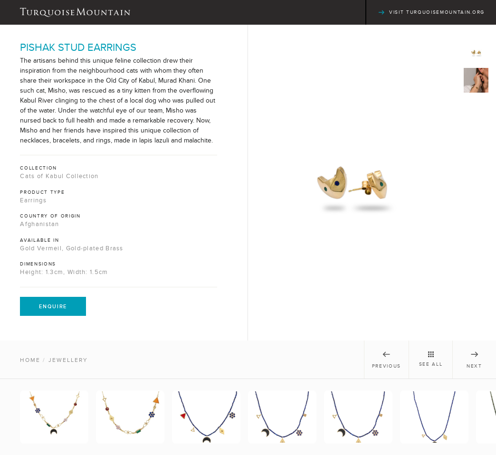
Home (30, 360)
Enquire (53, 306)
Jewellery (68, 360)
